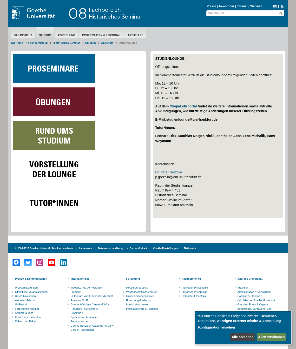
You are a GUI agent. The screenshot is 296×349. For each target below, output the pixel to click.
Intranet (242, 6)
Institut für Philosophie (195, 287)
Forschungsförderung (138, 300)
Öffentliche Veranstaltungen (31, 291)
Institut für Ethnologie (194, 296)
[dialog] (243, 327)
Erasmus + (77, 312)
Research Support (137, 287)
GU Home (17, 42)
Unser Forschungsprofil (140, 296)
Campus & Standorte (249, 296)
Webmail (256, 6)
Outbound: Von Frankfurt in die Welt (92, 296)
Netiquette (190, 248)
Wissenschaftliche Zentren (141, 291)
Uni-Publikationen (25, 296)
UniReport (21, 304)
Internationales (80, 278)
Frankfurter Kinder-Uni (28, 317)
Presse (211, 6)
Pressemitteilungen (26, 287)
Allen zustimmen (271, 337)
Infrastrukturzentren (137, 304)
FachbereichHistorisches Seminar (116, 13)
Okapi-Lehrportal (183, 106)
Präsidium (243, 287)
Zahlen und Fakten (26, 321)
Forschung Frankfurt (27, 308)
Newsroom (226, 6)
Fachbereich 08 (38, 42)
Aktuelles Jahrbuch (26, 300)
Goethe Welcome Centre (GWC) (90, 304)
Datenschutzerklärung (111, 248)
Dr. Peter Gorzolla (168, 172)
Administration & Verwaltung (254, 291)
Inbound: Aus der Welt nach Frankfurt (87, 289)
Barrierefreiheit (138, 248)
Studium (45, 35)
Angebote (107, 42)
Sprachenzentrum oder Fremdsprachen (84, 319)
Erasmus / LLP (79, 300)
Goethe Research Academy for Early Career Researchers (92, 327)
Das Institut (23, 35)
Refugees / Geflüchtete (84, 308)
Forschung (66, 35)
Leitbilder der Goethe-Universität (256, 300)
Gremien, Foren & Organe (252, 304)
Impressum (85, 248)
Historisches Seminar (66, 42)
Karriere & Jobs (24, 312)
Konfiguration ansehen (216, 327)
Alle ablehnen (243, 337)
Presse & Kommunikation (31, 278)
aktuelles (135, 35)
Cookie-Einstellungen (165, 248)
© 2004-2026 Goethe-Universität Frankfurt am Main (44, 248)
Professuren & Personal (101, 35)
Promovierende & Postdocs (142, 308)
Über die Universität (250, 278)
